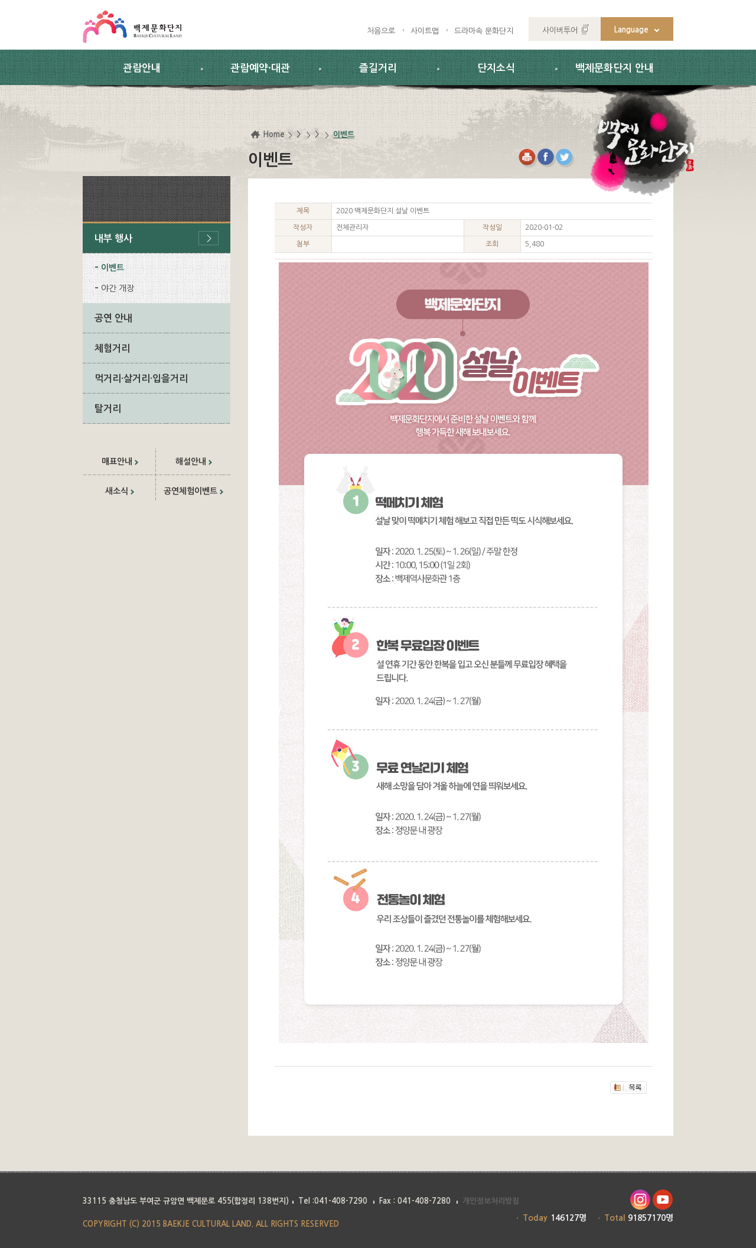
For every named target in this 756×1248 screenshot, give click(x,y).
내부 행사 (113, 238)
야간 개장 (117, 288)
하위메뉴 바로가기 (0, 0)
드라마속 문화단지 (483, 31)
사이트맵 (424, 31)
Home (274, 134)
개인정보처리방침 (490, 1201)
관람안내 (142, 68)
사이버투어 (560, 30)
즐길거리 (378, 68)
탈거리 (107, 408)
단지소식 (496, 68)
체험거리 (112, 348)
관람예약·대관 (260, 68)
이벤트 (112, 268)
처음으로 (381, 31)
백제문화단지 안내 (614, 68)
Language (631, 30)
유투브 (663, 1200)
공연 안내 (113, 318)
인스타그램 (640, 1200)
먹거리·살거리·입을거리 (141, 378)
